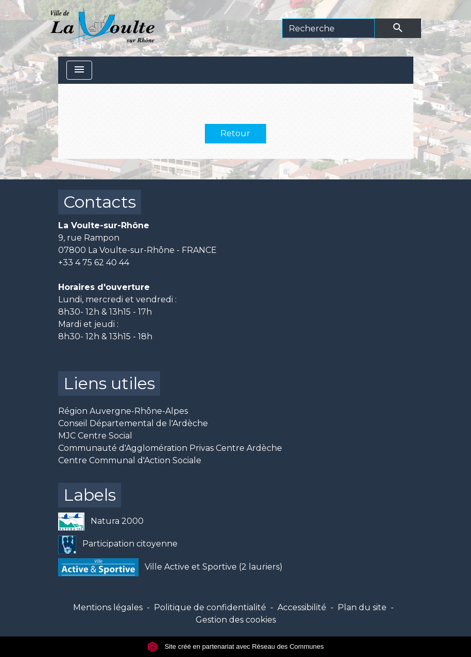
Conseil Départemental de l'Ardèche (133, 423)
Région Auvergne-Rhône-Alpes (123, 411)
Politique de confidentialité (210, 607)
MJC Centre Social (95, 436)
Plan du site (362, 607)
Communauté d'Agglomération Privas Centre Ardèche (170, 448)
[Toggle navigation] (79, 70)
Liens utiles (109, 383)
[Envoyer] (398, 28)
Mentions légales (108, 607)
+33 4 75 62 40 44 (93, 262)
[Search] (328, 28)
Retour (235, 133)
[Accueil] (102, 28)
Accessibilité (301, 607)
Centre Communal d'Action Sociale (129, 460)
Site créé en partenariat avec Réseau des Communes (235, 646)
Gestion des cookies (236, 620)
